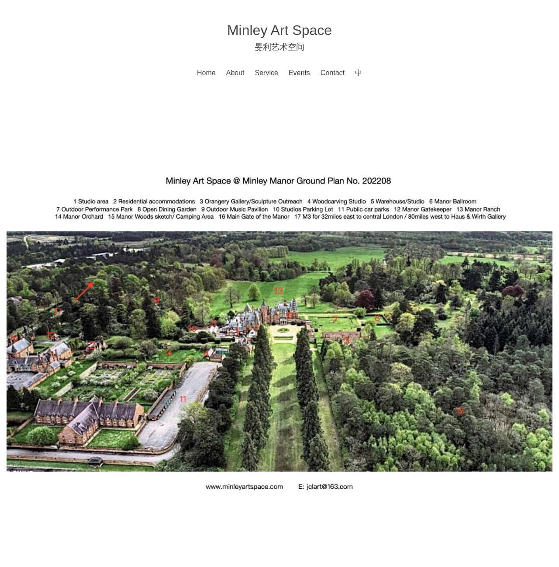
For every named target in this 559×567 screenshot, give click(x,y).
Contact (333, 73)
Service (266, 73)
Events (299, 73)
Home (206, 73)
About (235, 73)
